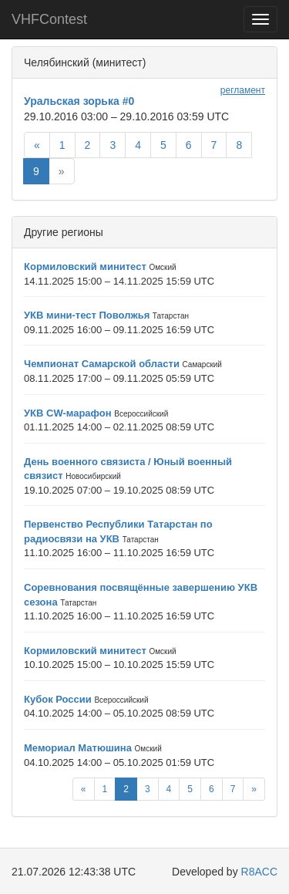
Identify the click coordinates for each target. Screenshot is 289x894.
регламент (242, 90)
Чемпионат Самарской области (102, 363)
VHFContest (49, 19)
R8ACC (259, 871)
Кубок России (58, 699)
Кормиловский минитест (85, 266)
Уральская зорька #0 (79, 101)
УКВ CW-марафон (68, 413)
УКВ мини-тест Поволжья (87, 315)
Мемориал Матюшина (78, 748)
